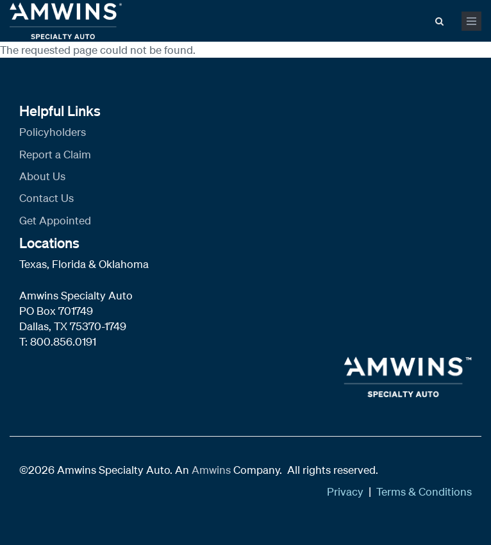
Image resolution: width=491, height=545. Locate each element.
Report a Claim (55, 154)
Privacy (345, 491)
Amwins (212, 469)
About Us (42, 176)
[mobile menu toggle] (471, 21)
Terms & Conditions (424, 491)
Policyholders (52, 131)
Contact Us (46, 198)
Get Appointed (55, 220)
